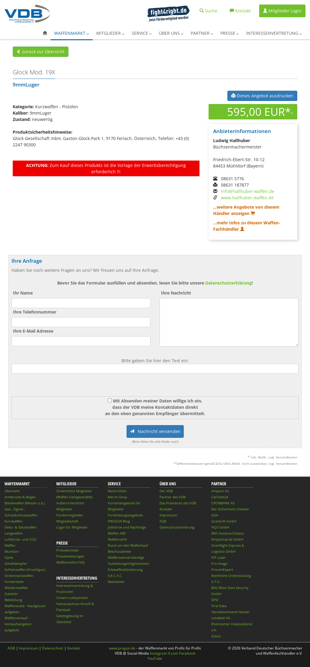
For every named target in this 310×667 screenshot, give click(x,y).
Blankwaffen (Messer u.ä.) (25, 503)
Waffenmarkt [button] (71, 33)
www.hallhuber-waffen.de (247, 197)
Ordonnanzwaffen (19, 575)
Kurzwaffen (13, 521)
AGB (163, 521)
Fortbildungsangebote (125, 515)
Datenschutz (52, 648)
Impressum (168, 515)
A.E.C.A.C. (115, 575)
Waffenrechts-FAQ (70, 562)
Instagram (158, 653)
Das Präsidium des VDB (178, 503)
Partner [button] (202, 33)
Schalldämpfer (16, 563)
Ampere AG (220, 491)
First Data (218, 606)
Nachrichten (117, 491)
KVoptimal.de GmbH (227, 539)
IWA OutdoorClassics (227, 533)
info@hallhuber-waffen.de (247, 191)
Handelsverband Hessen (230, 612)
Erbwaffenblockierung (125, 569)
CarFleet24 (219, 497)
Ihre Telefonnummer (34, 312)
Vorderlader (14, 581)
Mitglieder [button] (110, 33)
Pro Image (219, 563)
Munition (12, 551)
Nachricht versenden (155, 431)
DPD (214, 599)
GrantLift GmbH (223, 521)
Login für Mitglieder (72, 527)
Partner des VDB (173, 497)
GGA (214, 515)
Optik (9, 557)
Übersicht (12, 491)
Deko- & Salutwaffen (21, 527)
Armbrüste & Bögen (20, 497)
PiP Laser (218, 557)
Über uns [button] (171, 33)
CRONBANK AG (223, 503)
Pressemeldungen (70, 556)
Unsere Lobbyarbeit (72, 597)
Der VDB (166, 491)
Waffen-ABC (117, 533)
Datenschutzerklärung (228, 283)
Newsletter (116, 581)
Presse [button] (229, 33)
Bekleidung (13, 599)
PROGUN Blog (119, 521)
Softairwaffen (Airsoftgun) (25, 569)
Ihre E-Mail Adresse (33, 331)
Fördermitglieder (69, 515)
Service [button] (142, 33)
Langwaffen (14, 533)
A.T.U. (215, 581)
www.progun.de (122, 648)
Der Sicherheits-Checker (230, 509)
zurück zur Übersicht (40, 51)
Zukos (216, 636)
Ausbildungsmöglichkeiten (128, 563)
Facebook (187, 653)
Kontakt (166, 509)
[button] (45, 33)
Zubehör (11, 593)
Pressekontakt (67, 550)
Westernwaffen (16, 587)
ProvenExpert (222, 569)
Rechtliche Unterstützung (231, 575)
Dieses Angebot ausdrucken (262, 96)
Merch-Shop (117, 497)
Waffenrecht (117, 539)
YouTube (154, 658)
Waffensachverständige (126, 557)
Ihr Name (23, 293)
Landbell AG (220, 618)
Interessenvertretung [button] (274, 33)
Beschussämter (119, 551)
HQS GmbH (220, 527)
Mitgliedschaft (67, 521)
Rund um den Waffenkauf (128, 545)
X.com (173, 653)
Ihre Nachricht (176, 293)
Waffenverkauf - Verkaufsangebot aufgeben (18, 624)
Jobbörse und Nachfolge (127, 527)
